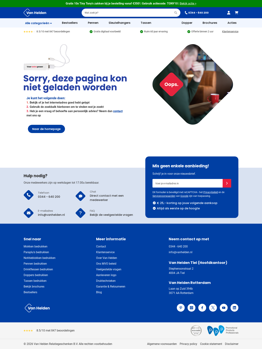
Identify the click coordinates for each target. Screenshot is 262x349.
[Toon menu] (39, 23)
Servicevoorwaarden (163, 196)
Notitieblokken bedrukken (39, 258)
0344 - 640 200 (197, 12)
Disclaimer (231, 344)
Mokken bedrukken (35, 246)
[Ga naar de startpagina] (35, 13)
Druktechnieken (106, 280)
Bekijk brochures (34, 286)
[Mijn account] (229, 12)
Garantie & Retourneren (110, 286)
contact (118, 111)
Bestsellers (30, 292)
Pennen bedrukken (35, 263)
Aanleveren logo (106, 275)
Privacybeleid (210, 192)
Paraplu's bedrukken (36, 252)
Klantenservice (230, 31)
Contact (101, 246)
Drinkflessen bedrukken (38, 269)
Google (184, 196)
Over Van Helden (106, 258)
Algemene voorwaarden (162, 344)
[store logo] (77, 308)
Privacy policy (188, 344)
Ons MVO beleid (106, 263)
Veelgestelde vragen (108, 269)
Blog (99, 292)
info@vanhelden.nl (180, 252)
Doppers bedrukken (36, 275)
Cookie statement (211, 344)
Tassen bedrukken (35, 280)
